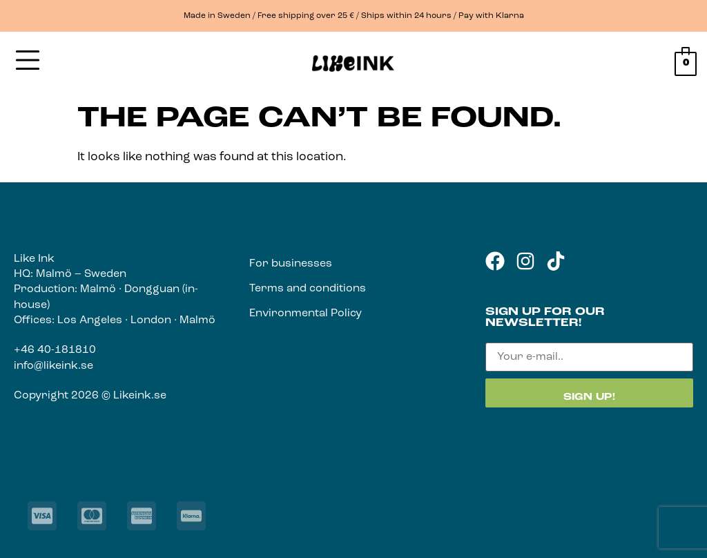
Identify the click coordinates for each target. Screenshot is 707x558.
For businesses (290, 263)
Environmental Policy (305, 313)
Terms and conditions (307, 288)
